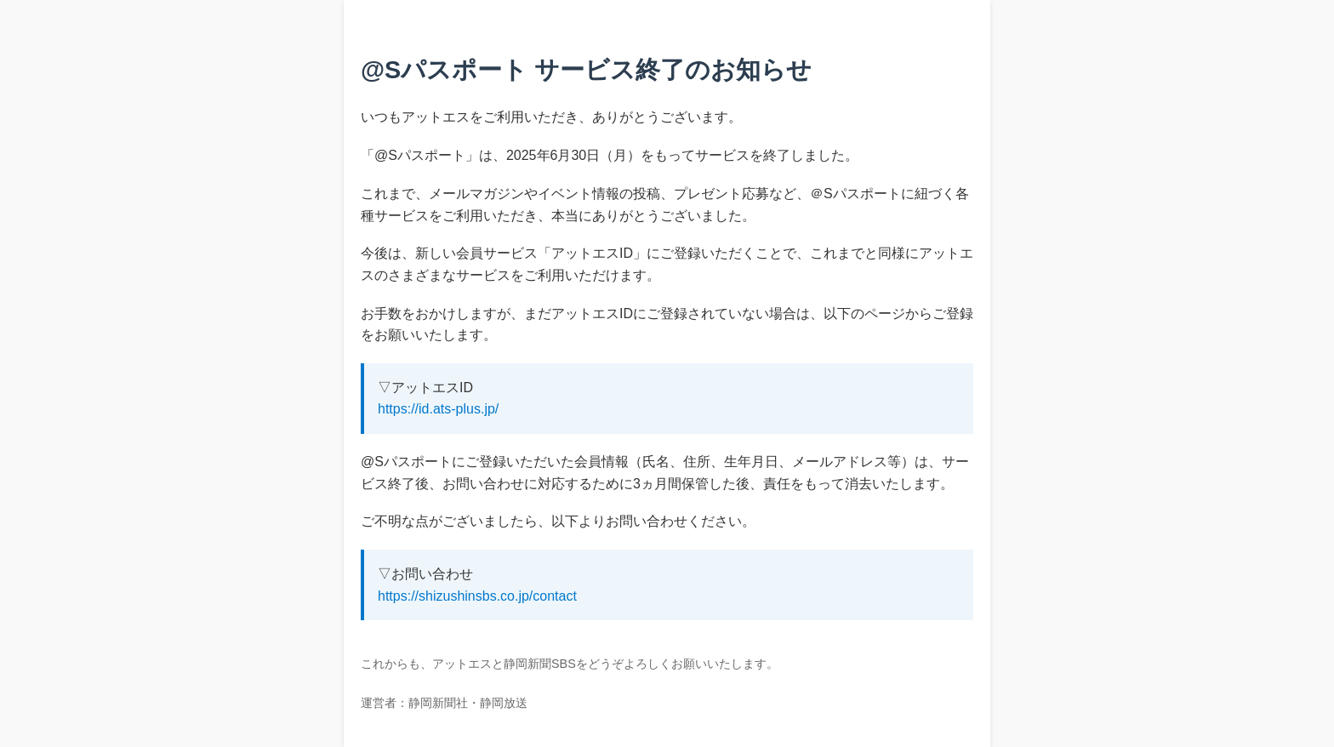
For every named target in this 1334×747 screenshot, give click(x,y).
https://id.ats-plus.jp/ (438, 409)
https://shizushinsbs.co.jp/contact (477, 596)
